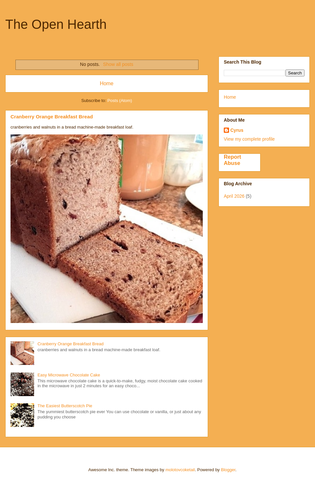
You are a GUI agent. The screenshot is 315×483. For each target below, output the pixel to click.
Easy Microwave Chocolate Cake (68, 374)
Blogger (228, 469)
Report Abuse (232, 160)
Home (107, 83)
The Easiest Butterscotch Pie (64, 405)
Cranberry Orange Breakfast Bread (51, 116)
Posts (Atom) (119, 100)
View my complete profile (249, 139)
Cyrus (236, 130)
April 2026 (234, 196)
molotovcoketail (180, 469)
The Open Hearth (56, 24)
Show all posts (118, 64)
